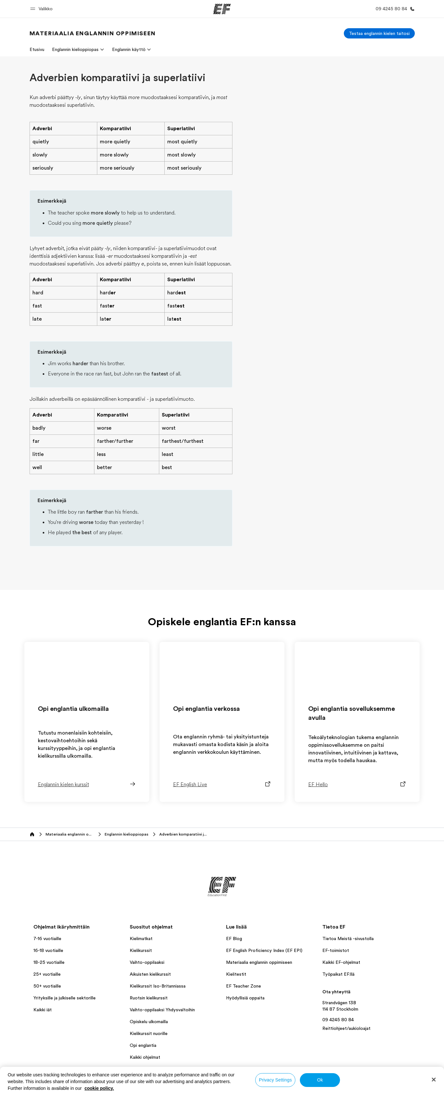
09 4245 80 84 (338, 1019)
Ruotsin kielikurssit (149, 997)
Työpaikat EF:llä (338, 974)
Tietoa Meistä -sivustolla (348, 938)
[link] (93, 33)
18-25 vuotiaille (49, 962)
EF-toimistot (335, 950)
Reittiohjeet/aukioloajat (346, 1028)
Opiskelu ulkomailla (149, 1021)
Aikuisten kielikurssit (150, 974)
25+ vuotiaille (47, 974)
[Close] (434, 1080)
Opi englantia (143, 1045)
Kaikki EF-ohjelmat (341, 962)
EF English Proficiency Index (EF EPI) (264, 950)
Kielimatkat (141, 938)
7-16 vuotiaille (47, 938)
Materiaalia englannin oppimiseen (259, 962)
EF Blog (234, 938)
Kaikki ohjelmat (145, 1057)
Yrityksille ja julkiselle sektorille (64, 997)
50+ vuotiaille (47, 986)
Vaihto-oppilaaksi (147, 962)
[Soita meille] (394, 8)
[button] (42, 9)
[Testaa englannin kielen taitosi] (379, 33)
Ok (320, 1079)
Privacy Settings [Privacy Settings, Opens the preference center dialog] (275, 1079)
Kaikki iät (42, 1009)
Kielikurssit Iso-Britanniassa (158, 986)
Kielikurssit (141, 950)
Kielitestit (236, 974)
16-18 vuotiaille (48, 950)
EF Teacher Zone (243, 986)
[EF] (222, 9)
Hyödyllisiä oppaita (245, 997)
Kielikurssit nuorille (149, 1033)
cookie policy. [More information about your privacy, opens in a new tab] (99, 1088)
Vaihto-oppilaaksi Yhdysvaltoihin (162, 1009)
